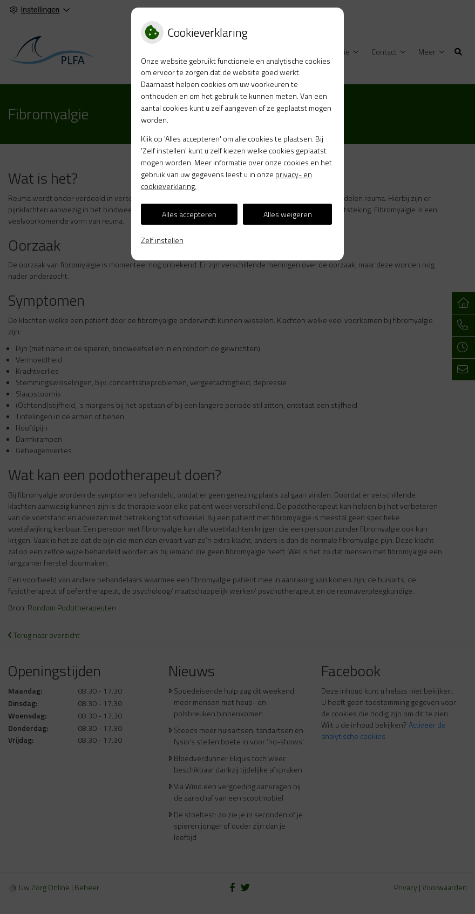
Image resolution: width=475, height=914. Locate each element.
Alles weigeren (287, 214)
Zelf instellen (162, 240)
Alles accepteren (189, 214)
